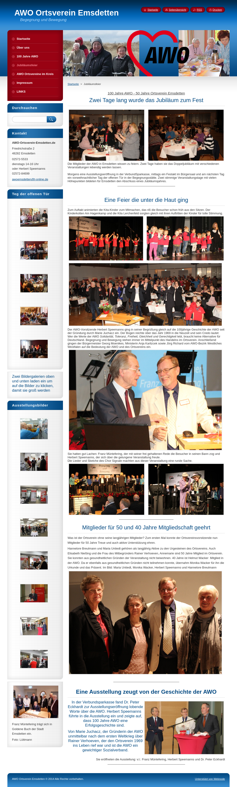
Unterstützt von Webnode (210, 779)
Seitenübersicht (177, 9)
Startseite (73, 84)
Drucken (217, 9)
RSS (199, 9)
